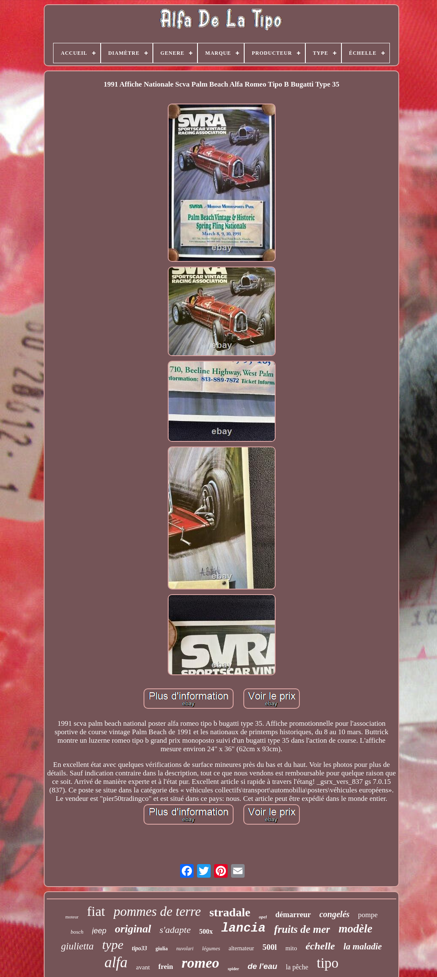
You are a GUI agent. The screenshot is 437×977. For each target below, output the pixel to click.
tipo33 (139, 948)
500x (206, 931)
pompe (368, 915)
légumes (211, 948)
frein (165, 967)
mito (291, 948)
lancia (243, 928)
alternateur (241, 948)
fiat (96, 911)
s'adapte (175, 929)
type (113, 945)
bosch (76, 932)
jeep (99, 930)
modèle (355, 928)
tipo (327, 963)
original (133, 929)
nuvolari (185, 949)
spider (233, 968)
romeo (200, 963)
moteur (72, 916)
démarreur (293, 914)
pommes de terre (156, 911)
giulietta (77, 946)
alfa (115, 962)
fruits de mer (302, 929)
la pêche (297, 967)
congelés (334, 914)
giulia (161, 949)
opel (263, 916)
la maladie (363, 946)
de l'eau (262, 966)
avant (142, 967)
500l (269, 947)
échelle (320, 946)
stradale (229, 912)
